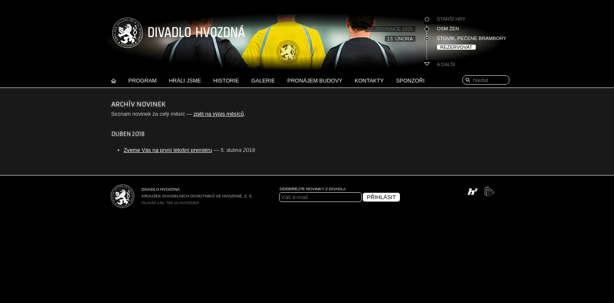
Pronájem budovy (315, 80)
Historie (226, 80)
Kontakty (369, 80)
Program (143, 80)
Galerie (263, 80)
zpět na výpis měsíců (218, 114)
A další (446, 64)
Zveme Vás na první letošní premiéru (168, 150)
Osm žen (448, 28)
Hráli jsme (185, 80)
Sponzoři (410, 80)
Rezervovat (456, 47)
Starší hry (451, 18)
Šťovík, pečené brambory (472, 38)
